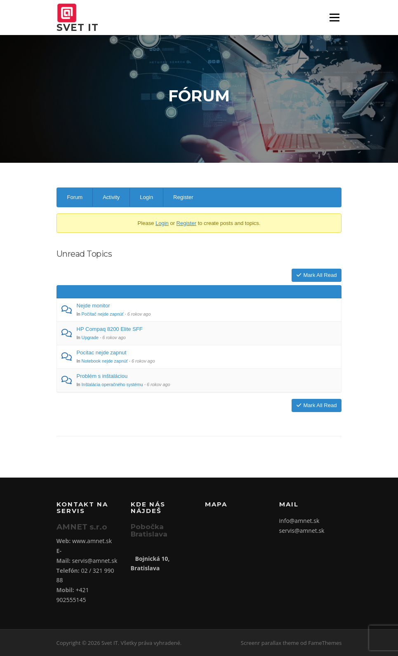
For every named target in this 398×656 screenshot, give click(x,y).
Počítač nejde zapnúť (103, 314)
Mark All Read (317, 275)
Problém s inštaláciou (102, 376)
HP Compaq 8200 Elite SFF (110, 329)
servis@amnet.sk (94, 561)
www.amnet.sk (92, 541)
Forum (75, 197)
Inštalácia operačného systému (112, 384)
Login (146, 197)
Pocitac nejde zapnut (102, 352)
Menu (334, 17)
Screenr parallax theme (270, 643)
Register (183, 197)
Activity (111, 197)
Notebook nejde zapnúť (105, 360)
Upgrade (90, 337)
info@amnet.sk (299, 521)
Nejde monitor (93, 305)
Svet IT (78, 27)
